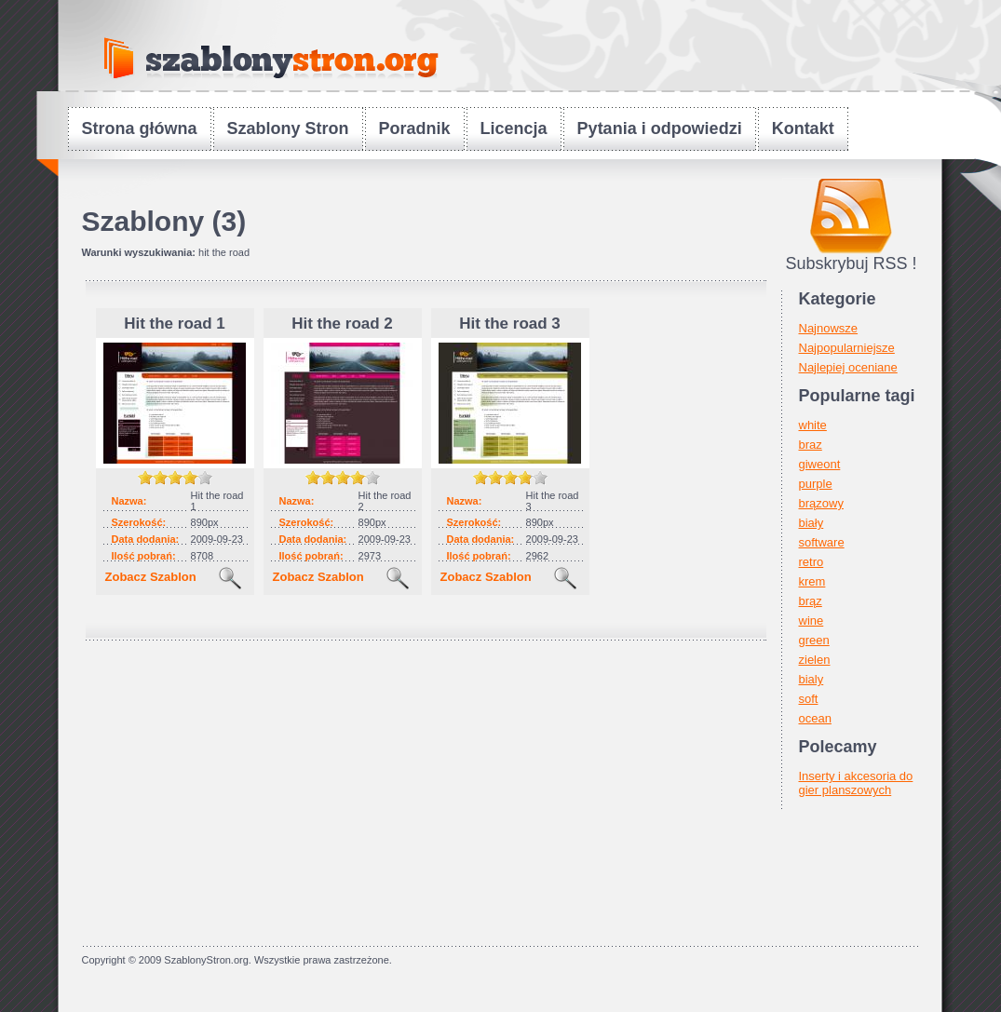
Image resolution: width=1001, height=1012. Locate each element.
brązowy (821, 503)
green (814, 640)
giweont (820, 464)
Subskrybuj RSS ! (850, 263)
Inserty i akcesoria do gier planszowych (856, 783)
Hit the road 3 (510, 323)
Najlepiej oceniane (848, 367)
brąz (810, 601)
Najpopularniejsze (847, 348)
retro (811, 562)
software (822, 542)
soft (808, 699)
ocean (815, 718)
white (813, 425)
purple (815, 484)
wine (811, 620)
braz (810, 445)
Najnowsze (829, 328)
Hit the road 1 (174, 323)
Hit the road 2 (342, 323)
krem (812, 581)
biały (811, 523)
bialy (811, 679)
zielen (815, 660)
